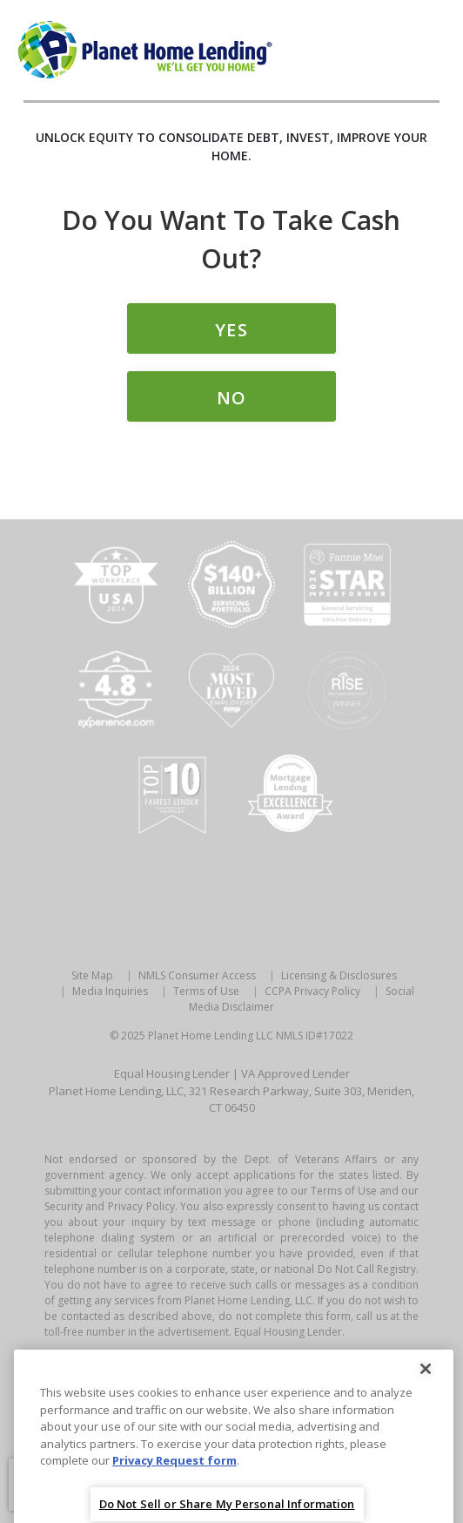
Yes (231, 330)
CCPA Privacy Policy (312, 991)
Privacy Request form (174, 1479)
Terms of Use (206, 991)
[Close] (425, 1388)
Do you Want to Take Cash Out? (231, 239)
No (231, 398)
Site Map (92, 975)
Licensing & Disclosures (339, 975)
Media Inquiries (110, 991)
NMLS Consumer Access (197, 975)
